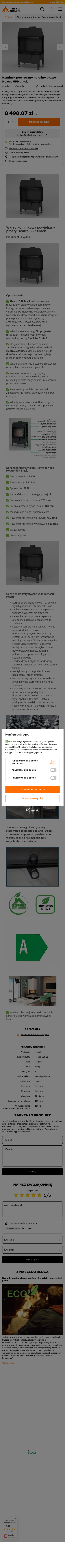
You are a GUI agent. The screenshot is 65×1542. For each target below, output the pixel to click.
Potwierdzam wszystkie (33, 789)
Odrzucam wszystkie (32, 798)
